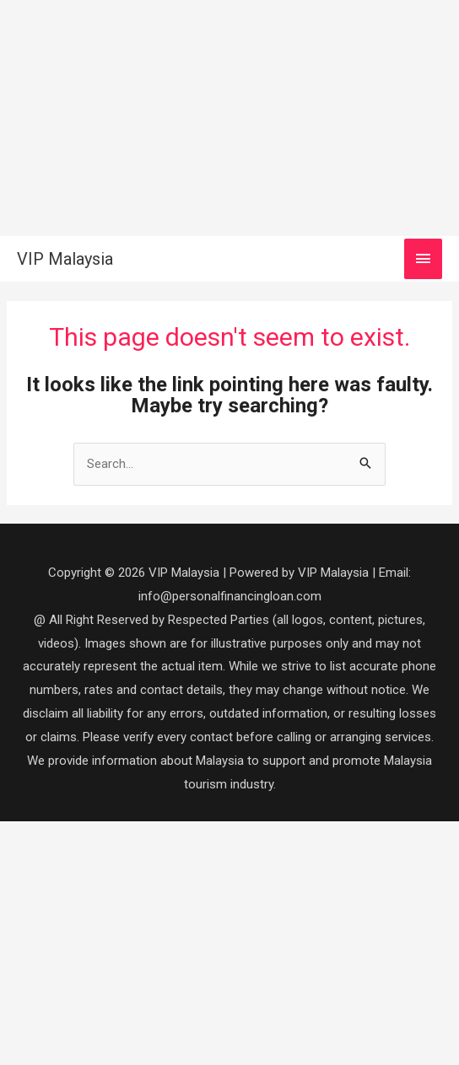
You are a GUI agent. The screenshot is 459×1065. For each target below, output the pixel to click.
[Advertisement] (229, 118)
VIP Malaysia (65, 259)
